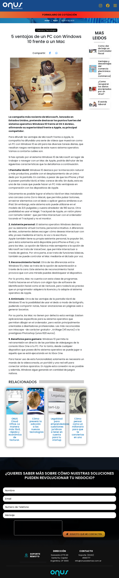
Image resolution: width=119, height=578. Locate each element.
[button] (14, 84)
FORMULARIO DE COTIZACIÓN (59, 14)
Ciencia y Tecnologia (46, 30)
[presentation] (38, 528)
